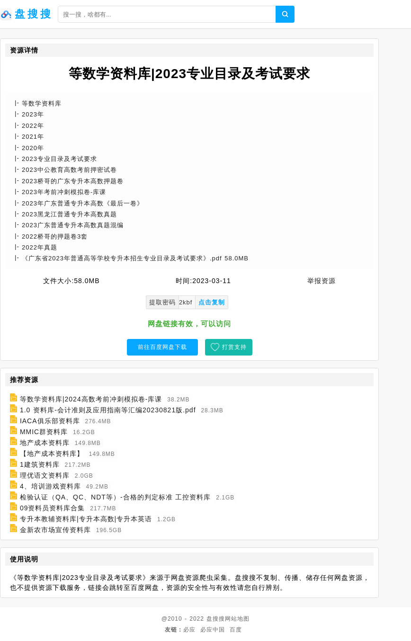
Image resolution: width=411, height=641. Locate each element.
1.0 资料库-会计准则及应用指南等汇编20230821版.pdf (108, 410)
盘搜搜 (215, 618)
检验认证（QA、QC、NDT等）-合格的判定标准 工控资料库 (115, 497)
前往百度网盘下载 (162, 347)
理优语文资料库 (45, 475)
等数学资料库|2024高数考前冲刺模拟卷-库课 (91, 399)
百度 (236, 629)
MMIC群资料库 (44, 432)
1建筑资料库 (40, 464)
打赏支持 (234, 347)
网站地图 (237, 618)
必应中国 (212, 629)
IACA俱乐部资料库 (50, 421)
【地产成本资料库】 (52, 453)
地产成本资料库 (45, 442)
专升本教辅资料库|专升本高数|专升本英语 (86, 519)
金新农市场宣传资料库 (55, 530)
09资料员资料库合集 (52, 508)
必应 (189, 629)
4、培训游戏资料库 (50, 486)
